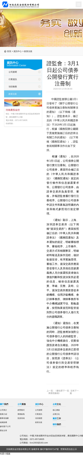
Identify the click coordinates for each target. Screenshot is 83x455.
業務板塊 (21, 414)
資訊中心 (17, 51)
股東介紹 (3, 414)
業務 (22, 404)
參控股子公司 (5, 426)
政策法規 (28, 51)
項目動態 (13, 86)
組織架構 (3, 422)
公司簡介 (3, 410)
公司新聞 (13, 72)
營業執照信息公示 (68, 449)
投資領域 (21, 418)
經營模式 (21, 410)
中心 (39, 404)
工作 (57, 418)
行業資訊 (13, 79)
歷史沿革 (3, 431)
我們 (4, 404)
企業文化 (56, 414)
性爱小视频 (5, 454)
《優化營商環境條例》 (55, 392)
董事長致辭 (4, 418)
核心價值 (56, 410)
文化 (57, 404)
